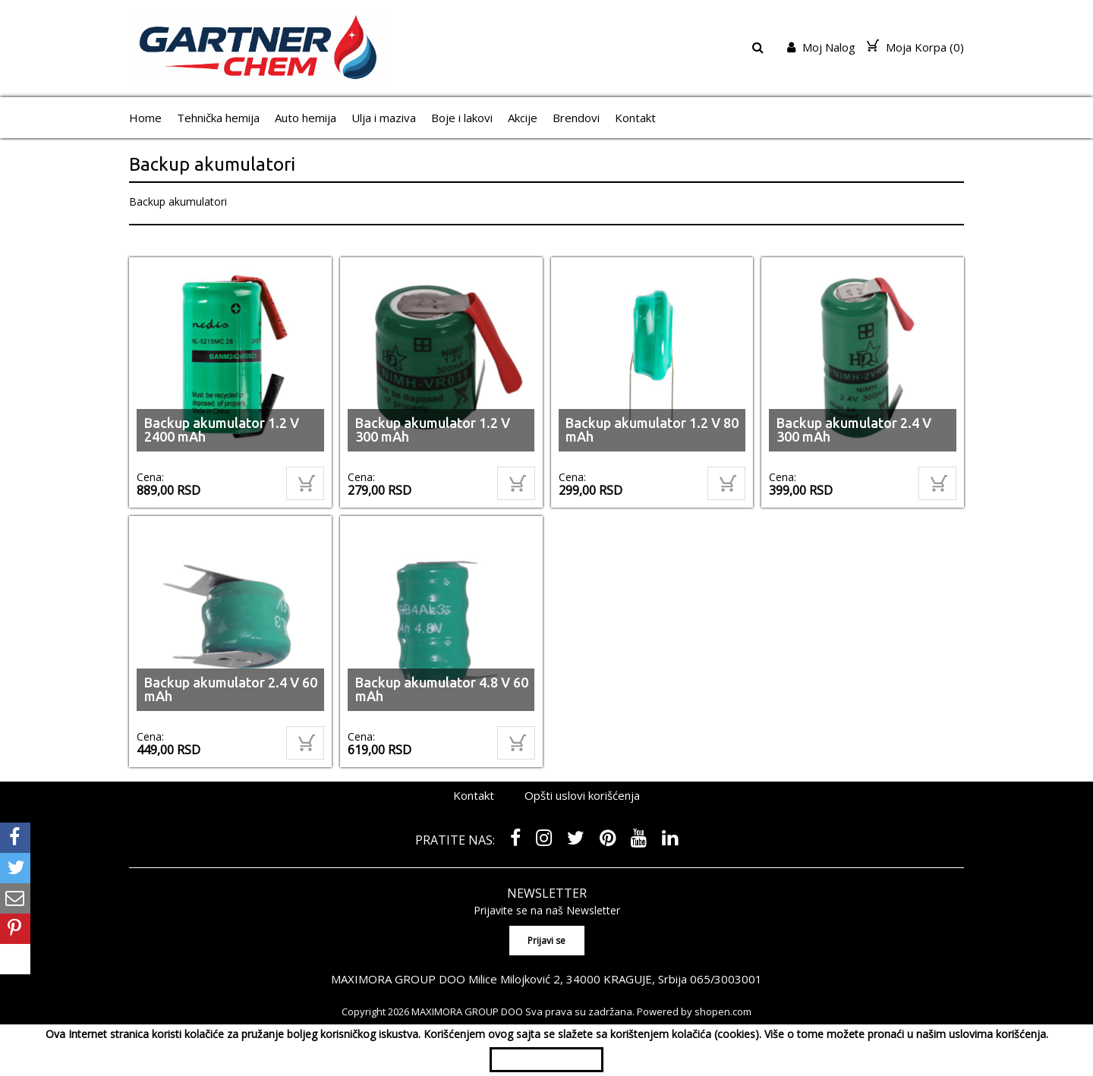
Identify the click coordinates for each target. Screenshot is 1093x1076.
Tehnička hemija (218, 117)
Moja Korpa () (915, 47)
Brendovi (576, 117)
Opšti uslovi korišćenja (582, 795)
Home (145, 117)
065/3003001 (726, 978)
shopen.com (723, 1011)
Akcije (522, 117)
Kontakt (635, 117)
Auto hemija (305, 117)
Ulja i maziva (383, 117)
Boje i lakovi (462, 117)
